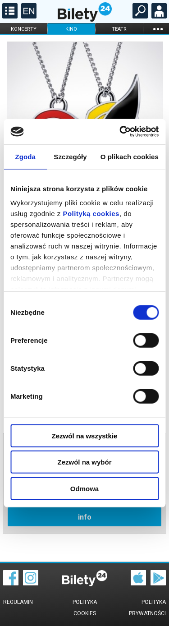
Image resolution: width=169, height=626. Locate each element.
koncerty (24, 29)
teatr (119, 29)
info (84, 517)
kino (71, 29)
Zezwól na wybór (84, 462)
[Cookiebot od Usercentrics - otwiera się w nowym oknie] (120, 132)
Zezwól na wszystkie (85, 435)
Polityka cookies (85, 608)
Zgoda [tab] (25, 156)
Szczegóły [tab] (70, 156)
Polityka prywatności (147, 608)
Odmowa (84, 488)
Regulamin (18, 602)
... (157, 28)
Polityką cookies (91, 213)
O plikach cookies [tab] (129, 156)
